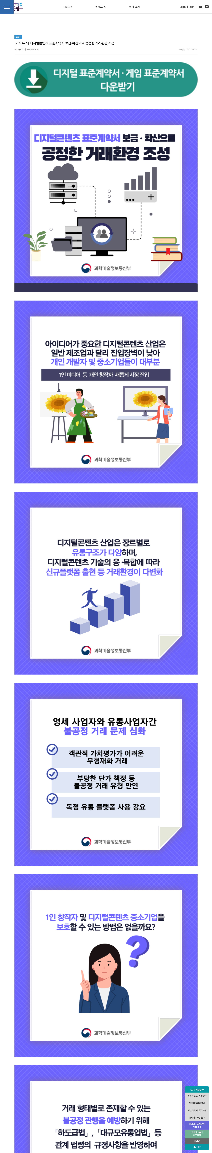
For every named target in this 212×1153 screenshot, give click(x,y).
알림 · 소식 (134, 6)
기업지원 (68, 6)
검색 (17, 1071)
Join (192, 6)
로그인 (197, 1141)
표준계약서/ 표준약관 (197, 1096)
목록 (152, 1081)
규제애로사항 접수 (197, 1117)
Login (183, 6)
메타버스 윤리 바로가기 (197, 1134)
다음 (106, 1081)
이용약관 (115, 1128)
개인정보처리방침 (100, 1128)
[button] (17, 1099)
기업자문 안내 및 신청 (197, 1110)
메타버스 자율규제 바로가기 (197, 1125)
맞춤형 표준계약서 (197, 1103)
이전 (59, 1081)
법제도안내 (100, 6)
